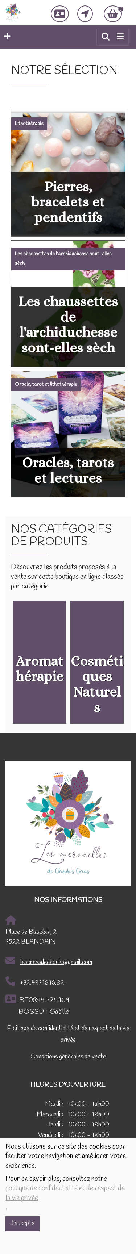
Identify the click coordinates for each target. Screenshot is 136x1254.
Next (130, 660)
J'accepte (22, 1223)
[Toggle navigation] (120, 37)
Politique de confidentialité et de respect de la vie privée (68, 1034)
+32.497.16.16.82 (34, 981)
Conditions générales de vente (68, 1057)
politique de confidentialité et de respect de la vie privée (65, 1193)
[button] (5, 37)
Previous (5, 660)
